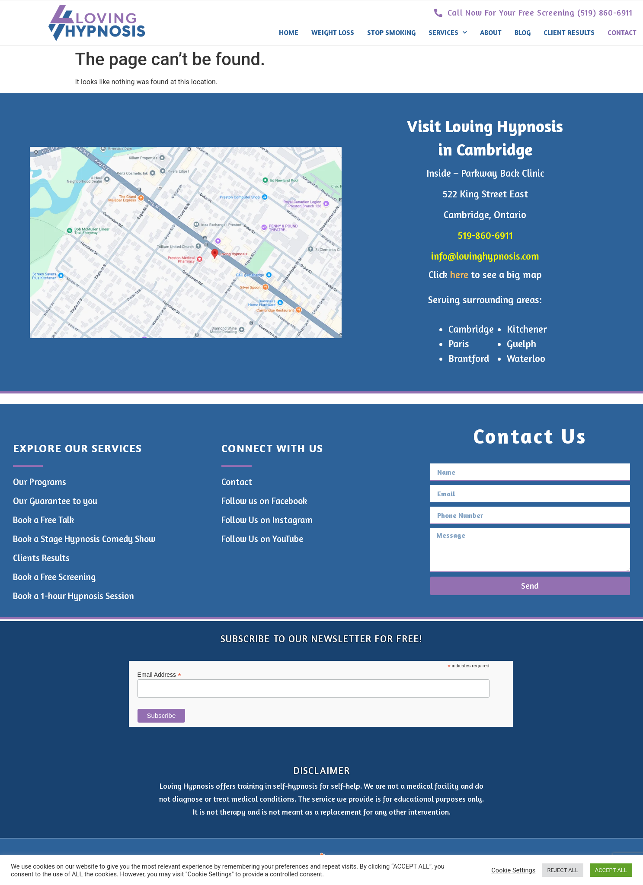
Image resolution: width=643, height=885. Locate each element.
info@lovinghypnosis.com (485, 256)
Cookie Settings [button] (513, 870)
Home (288, 32)
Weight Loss (332, 32)
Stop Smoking (391, 32)
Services (448, 32)
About (491, 32)
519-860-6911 (485, 235)
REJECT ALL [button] (562, 870)
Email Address (160, 674)
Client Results (569, 32)
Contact (622, 32)
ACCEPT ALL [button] (611, 870)
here (459, 274)
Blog (523, 32)
